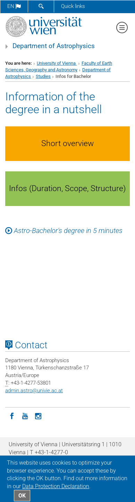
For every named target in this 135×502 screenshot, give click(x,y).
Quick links (73, 6)
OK (22, 495)
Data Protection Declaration (55, 486)
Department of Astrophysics (53, 46)
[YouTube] (25, 415)
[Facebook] (11, 415)
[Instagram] (38, 415)
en (14, 6)
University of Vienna (57, 63)
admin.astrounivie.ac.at (34, 390)
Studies (43, 76)
